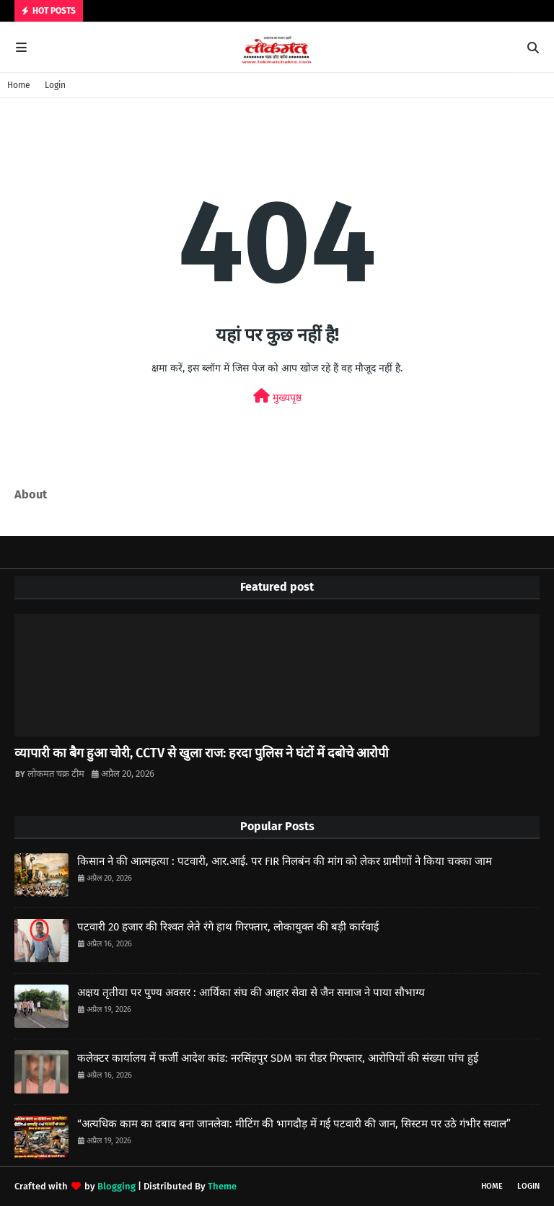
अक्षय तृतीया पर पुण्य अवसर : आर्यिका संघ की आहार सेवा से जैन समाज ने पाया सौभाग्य (251, 992)
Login (55, 85)
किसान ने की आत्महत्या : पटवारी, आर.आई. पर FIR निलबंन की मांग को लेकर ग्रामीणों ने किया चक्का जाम (284, 861)
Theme (222, 1186)
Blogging (116, 1186)
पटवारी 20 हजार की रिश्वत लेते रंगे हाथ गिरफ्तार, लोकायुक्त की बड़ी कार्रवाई (228, 926)
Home (18, 85)
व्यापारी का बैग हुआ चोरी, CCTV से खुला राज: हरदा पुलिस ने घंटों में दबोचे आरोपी (201, 753)
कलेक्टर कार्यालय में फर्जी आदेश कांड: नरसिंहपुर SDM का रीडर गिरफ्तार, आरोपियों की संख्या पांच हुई (277, 1058)
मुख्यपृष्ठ (277, 396)
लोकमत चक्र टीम (55, 773)
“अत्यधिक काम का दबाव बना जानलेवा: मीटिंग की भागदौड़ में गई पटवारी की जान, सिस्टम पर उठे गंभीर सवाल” (294, 1123)
